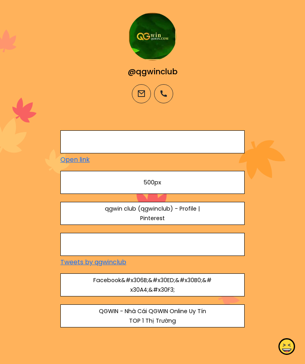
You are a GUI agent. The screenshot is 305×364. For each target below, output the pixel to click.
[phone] (163, 93)
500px (152, 182)
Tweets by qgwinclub (93, 262)
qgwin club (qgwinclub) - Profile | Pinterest (152, 213)
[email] (141, 93)
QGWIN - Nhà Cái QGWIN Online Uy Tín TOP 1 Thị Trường (152, 316)
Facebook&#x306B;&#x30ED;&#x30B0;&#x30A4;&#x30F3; (152, 285)
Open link (75, 159)
